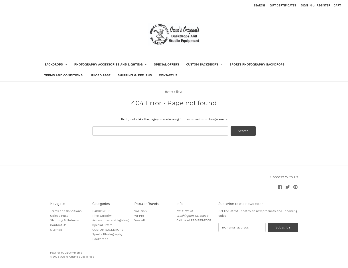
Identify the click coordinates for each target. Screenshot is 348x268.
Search (259, 5)
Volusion (140, 211)
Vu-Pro (139, 216)
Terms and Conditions (63, 75)
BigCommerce (73, 252)
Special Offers (166, 64)
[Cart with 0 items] (337, 5)
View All (139, 220)
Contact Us (168, 75)
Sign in (306, 5)
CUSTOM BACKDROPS (204, 64)
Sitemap (56, 230)
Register (323, 5)
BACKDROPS (55, 64)
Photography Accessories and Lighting (110, 64)
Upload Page (100, 75)
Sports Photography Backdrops (257, 64)
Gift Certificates (283, 5)
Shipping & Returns (135, 75)
